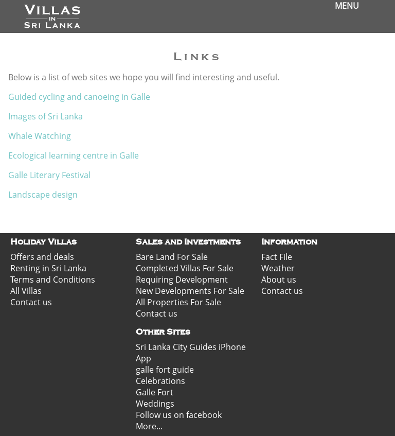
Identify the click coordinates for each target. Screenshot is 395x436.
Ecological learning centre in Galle (74, 155)
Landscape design (43, 194)
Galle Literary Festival (49, 175)
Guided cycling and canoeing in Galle (79, 96)
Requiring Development (182, 279)
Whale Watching (39, 136)
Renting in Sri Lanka (48, 268)
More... (149, 426)
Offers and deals (42, 257)
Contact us (31, 302)
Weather (278, 268)
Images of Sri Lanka (45, 116)
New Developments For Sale (190, 291)
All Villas (26, 291)
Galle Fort (154, 392)
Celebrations (160, 381)
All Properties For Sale (178, 302)
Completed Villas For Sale (185, 268)
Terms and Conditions (52, 279)
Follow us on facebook (179, 415)
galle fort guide (165, 369)
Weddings (155, 403)
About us (278, 279)
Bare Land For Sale (172, 257)
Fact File (276, 257)
